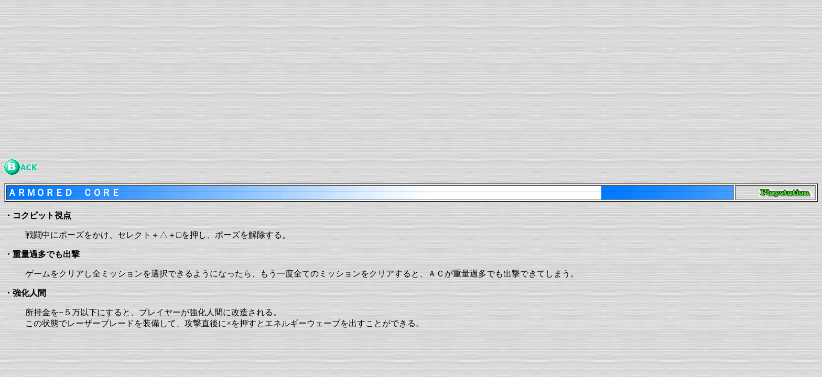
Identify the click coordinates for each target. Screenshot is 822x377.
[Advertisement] (318, 77)
